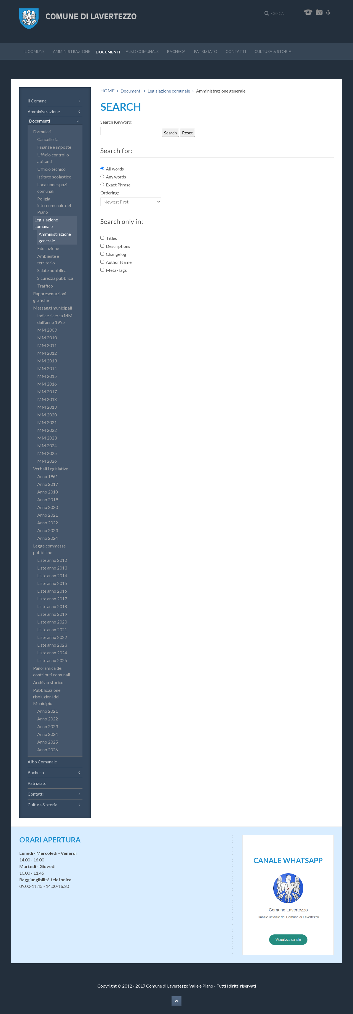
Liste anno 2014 (52, 575)
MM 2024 (47, 445)
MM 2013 (47, 360)
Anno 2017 (47, 484)
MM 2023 (47, 437)
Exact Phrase (115, 184)
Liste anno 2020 (52, 621)
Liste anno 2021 (52, 629)
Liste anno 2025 (52, 660)
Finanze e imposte (54, 147)
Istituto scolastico (54, 176)
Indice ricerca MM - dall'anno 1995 (56, 319)
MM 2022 (47, 430)
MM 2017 (47, 391)
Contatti (236, 51)
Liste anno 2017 (52, 598)
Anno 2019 (47, 499)
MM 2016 (47, 383)
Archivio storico (48, 682)
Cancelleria (47, 139)
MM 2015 (47, 376)
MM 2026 (47, 460)
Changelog (113, 254)
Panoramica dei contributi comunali (51, 671)
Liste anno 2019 (52, 614)
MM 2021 (47, 422)
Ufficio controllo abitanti (53, 158)
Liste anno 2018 (52, 606)
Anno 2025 (47, 741)
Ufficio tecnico (51, 169)
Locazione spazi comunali (52, 188)
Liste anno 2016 (52, 590)
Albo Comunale (142, 51)
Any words (113, 176)
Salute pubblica (51, 270)
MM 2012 (47, 353)
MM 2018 (47, 399)
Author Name (116, 262)
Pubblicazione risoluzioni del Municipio (46, 696)
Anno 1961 (47, 476)
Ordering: (109, 192)
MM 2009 (47, 329)
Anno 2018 (47, 491)
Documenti (108, 52)
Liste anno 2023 (52, 644)
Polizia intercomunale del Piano (54, 205)
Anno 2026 (47, 749)
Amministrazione (71, 51)
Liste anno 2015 (52, 583)
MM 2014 (47, 368)
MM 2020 (47, 414)
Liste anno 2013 (52, 567)
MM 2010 (47, 337)
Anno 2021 (47, 514)
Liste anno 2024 (52, 652)
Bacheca (176, 51)
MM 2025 (47, 453)
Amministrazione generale (55, 237)
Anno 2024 (47, 538)
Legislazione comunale (169, 90)
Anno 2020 (47, 507)
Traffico (45, 285)
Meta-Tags (113, 270)
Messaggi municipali (52, 307)
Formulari (42, 131)
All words (112, 168)
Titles (108, 238)
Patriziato (205, 51)
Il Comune (34, 51)
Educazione (48, 248)
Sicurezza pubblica (55, 278)
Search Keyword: (116, 121)
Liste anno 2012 (52, 560)
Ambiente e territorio (48, 259)
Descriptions (115, 246)
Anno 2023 (47, 530)
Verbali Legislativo (50, 468)
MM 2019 (47, 407)
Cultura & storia (273, 51)
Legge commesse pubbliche (49, 549)
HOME (107, 90)
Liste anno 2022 (52, 637)
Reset (187, 132)
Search (170, 132)
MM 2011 (47, 345)
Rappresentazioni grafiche (49, 297)
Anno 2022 (47, 522)
